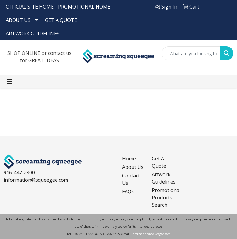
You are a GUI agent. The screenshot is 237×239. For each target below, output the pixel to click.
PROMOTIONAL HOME (84, 6)
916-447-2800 (19, 172)
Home (129, 158)
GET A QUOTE (61, 20)
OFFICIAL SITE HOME (30, 6)
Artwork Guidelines (163, 178)
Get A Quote (159, 162)
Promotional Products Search (163, 197)
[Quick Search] (191, 53)
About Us (133, 167)
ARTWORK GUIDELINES (33, 33)
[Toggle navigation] (9, 81)
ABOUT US (18, 20)
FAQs (128, 191)
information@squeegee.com (36, 180)
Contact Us (131, 179)
